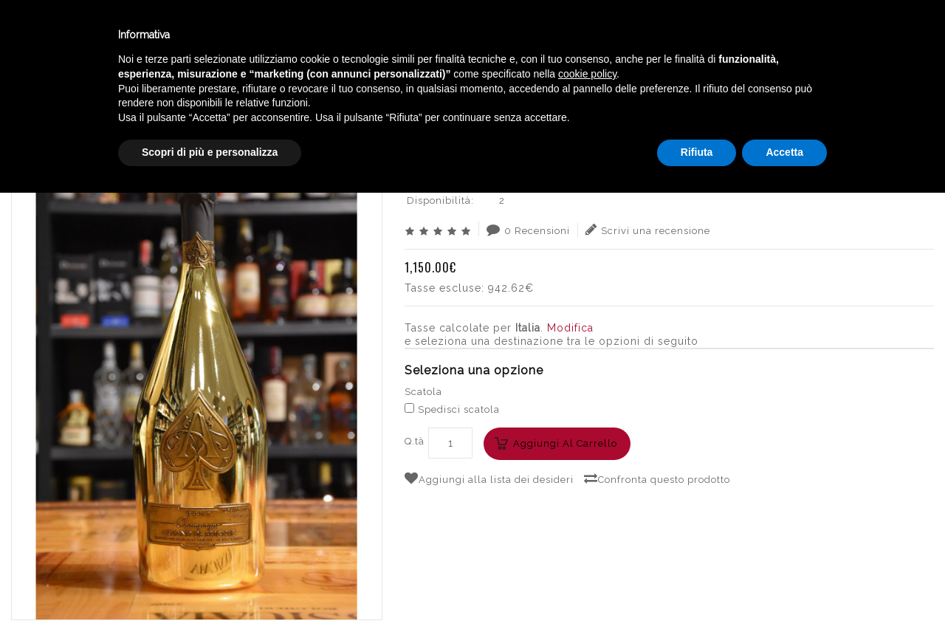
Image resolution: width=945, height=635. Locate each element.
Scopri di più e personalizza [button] (210, 594)
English (790, 49)
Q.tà (415, 441)
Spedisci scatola (452, 409)
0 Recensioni (528, 229)
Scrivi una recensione (647, 229)
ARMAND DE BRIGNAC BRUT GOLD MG (827, 92)
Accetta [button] (784, 594)
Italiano (789, 31)
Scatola (423, 391)
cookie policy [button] (587, 516)
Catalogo (363, 35)
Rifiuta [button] (697, 594)
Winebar (275, 35)
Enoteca (191, 35)
